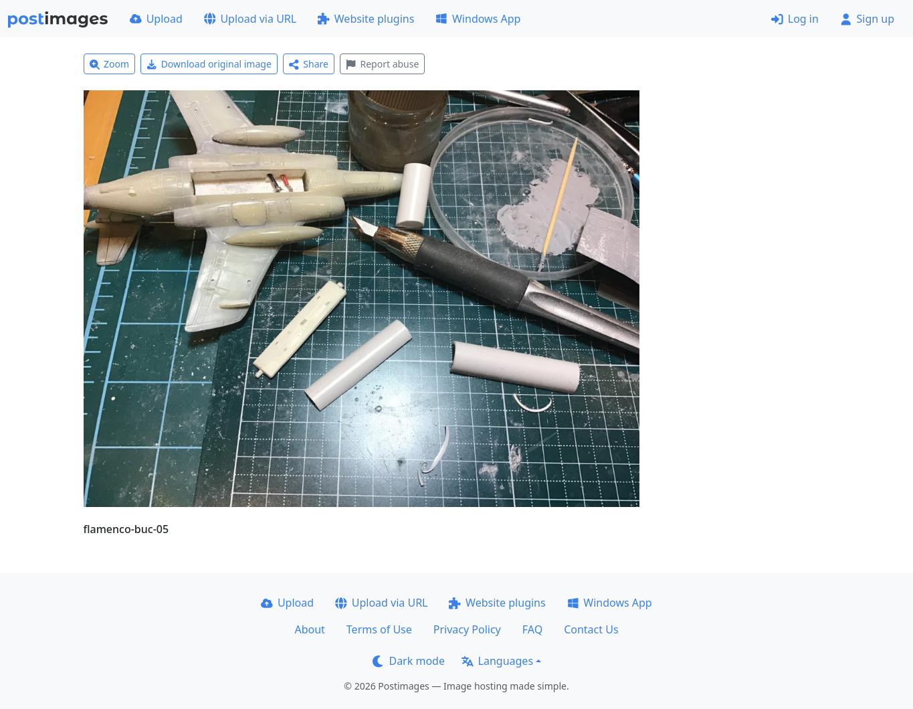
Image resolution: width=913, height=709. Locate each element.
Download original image (209, 64)
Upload (156, 18)
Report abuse (382, 64)
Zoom (110, 64)
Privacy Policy (467, 629)
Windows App (477, 18)
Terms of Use (379, 629)
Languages (497, 660)
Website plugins (366, 18)
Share (308, 64)
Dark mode (409, 660)
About (309, 629)
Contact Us (591, 629)
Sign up (867, 18)
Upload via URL (250, 18)
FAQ (532, 629)
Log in (795, 18)
